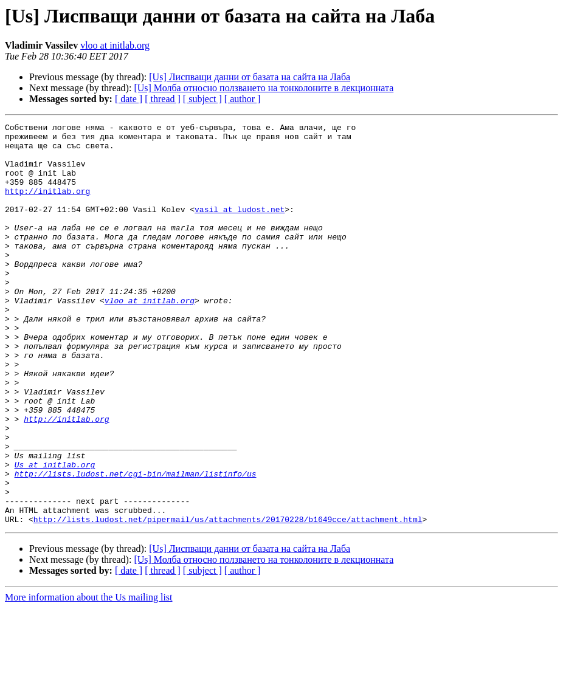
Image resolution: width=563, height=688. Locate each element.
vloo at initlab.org (115, 45)
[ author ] (242, 99)
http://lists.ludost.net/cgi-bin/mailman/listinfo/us (136, 544)
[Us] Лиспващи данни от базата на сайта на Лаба (249, 77)
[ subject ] (202, 99)
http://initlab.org (47, 205)
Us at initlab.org (55, 533)
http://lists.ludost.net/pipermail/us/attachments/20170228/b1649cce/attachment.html (228, 599)
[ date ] (128, 99)
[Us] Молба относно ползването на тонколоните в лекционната (263, 88)
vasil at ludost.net (240, 227)
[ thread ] (163, 99)
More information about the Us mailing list (89, 677)
